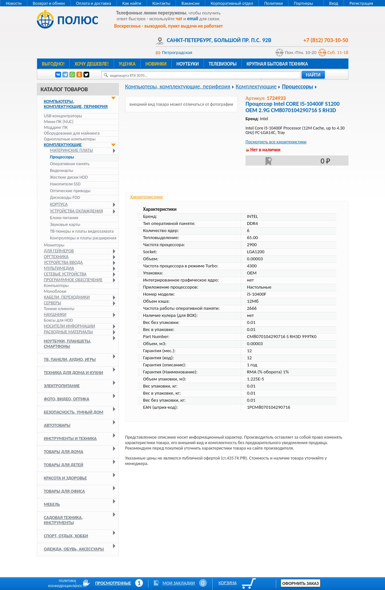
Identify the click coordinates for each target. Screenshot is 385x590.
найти (313, 75)
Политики (273, 3)
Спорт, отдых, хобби (66, 536)
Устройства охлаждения (76, 211)
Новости (14, 3)
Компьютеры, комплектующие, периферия (76, 104)
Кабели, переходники (67, 297)
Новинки (155, 64)
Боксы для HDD (58, 320)
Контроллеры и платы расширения (83, 238)
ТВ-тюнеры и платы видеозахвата (82, 231)
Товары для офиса (64, 491)
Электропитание (62, 386)
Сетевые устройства (65, 274)
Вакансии (190, 3)
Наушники (55, 314)
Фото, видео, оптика (66, 399)
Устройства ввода (63, 262)
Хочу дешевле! (91, 64)
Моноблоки (55, 291)
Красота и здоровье (65, 478)
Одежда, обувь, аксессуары (74, 549)
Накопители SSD (65, 184)
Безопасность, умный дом (73, 412)
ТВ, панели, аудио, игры (70, 359)
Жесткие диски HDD (69, 177)
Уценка (127, 64)
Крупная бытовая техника (277, 64)
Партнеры (303, 3)
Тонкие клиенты (59, 308)
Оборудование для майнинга (72, 133)
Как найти (131, 3)
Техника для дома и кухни (73, 372)
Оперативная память (70, 163)
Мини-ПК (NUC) (59, 121)
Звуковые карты (65, 224)
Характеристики (146, 197)
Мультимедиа (59, 268)
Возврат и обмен (49, 3)
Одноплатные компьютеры (70, 139)
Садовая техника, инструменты (63, 520)
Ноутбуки (188, 64)
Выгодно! (53, 64)
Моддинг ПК (56, 127)
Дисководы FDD (65, 197)
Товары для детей (63, 465)
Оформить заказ (300, 583)
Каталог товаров (64, 89)
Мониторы (54, 245)
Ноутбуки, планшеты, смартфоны (68, 343)
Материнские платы (71, 150)
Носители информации (69, 326)
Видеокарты (61, 170)
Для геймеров (59, 251)
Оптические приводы (70, 190)
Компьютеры (56, 285)
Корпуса (59, 204)
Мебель (52, 504)
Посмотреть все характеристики (276, 142)
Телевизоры (223, 64)
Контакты (162, 3)
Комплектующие (63, 145)
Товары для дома (63, 451)
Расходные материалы (68, 332)
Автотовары (57, 425)
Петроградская (177, 52)
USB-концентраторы (63, 116)
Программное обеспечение (73, 279)
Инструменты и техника (70, 438)
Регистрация (361, 3)
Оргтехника (56, 256)
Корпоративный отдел (232, 3)
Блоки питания (64, 217)
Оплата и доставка (93, 3)
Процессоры (62, 157)
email (192, 19)
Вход (333, 3)
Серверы (52, 303)
